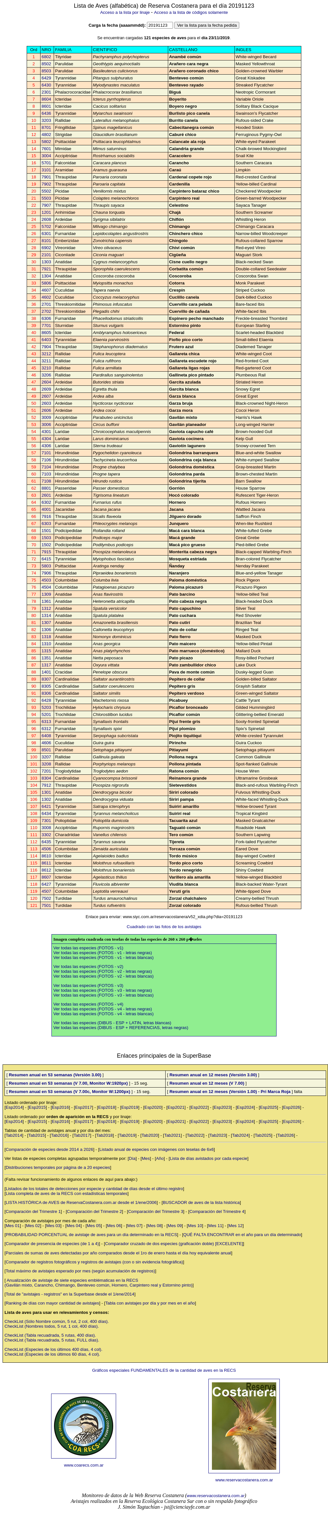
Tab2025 (263, 1135)
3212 (46, 353)
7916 (46, 516)
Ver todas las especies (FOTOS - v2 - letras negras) (102, 971)
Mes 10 (195, 1225)
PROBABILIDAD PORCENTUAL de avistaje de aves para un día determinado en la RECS (91, 1234)
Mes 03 (53, 1225)
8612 (46, 870)
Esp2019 (129, 1107)
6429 (46, 78)
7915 (46, 551)
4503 (46, 580)
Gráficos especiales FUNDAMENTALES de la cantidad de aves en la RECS (164, 1370)
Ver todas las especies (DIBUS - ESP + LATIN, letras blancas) (112, 1022)
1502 (46, 544)
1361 (46, 601)
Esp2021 (176, 1107)
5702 (46, 226)
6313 (46, 721)
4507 (46, 891)
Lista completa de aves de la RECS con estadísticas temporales (67, 1193)
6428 (46, 700)
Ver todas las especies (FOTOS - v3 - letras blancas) (103, 995)
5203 (46, 707)
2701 (46, 304)
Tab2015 (36, 1135)
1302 (46, 799)
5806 (46, 283)
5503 (46, 198)
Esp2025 (268, 1107)
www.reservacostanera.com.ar (244, 1479)
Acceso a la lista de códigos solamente (191, 12)
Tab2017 (82, 1135)
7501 (46, 905)
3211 (46, 360)
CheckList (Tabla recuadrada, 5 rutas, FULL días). (52, 1340)
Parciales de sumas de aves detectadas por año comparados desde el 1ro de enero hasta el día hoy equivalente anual (118, 1253)
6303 (46, 523)
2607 (46, 396)
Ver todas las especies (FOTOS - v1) (88, 947)
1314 (46, 615)
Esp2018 (106, 1107)
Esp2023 (222, 1107)
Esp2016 (60, 1107)
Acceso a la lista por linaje (125, 12)
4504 (46, 587)
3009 (46, 417)
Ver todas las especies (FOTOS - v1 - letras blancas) (103, 957)
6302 (46, 502)
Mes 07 (134, 1225)
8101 (46, 240)
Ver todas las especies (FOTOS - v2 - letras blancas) (103, 976)
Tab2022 (195, 1135)
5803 (46, 566)
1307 (46, 622)
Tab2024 (240, 1135)
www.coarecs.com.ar (84, 1465)
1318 (46, 636)
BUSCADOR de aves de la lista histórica (201, 1202)
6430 (46, 85)
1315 (46, 650)
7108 (46, 481)
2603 (46, 403)
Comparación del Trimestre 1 (33, 1211)
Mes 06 (114, 1225)
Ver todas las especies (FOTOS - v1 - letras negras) (102, 952)
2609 (46, 389)
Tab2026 (286, 1135)
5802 (46, 141)
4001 (46, 509)
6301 (46, 233)
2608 (46, 219)
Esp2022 (199, 1107)
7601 (46, 148)
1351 (46, 657)
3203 (46, 120)
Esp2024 (245, 1107)
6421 (46, 806)
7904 (46, 346)
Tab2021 (172, 1135)
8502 (46, 63)
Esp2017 (83, 1107)
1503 (46, 537)
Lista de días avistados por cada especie (208, 1158)
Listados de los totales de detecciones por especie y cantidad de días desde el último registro (94, 1188)
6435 (46, 841)
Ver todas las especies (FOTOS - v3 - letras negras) (102, 990)
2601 (46, 495)
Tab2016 (59, 1135)
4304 (46, 438)
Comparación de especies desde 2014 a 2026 (49, 1149)
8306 (46, 693)
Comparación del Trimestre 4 (216, 1211)
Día (132, 1158)
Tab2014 (14, 1135)
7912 (46, 785)
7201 (46, 771)
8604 (46, 99)
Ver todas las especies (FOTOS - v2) (88, 966)
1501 (46, 530)
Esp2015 (37, 1107)
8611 (46, 863)
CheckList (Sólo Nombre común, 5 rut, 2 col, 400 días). (57, 1321)
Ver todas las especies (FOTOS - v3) (88, 985)
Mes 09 (175, 1225)
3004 (46, 155)
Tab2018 (104, 1135)
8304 (46, 778)
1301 (46, 792)
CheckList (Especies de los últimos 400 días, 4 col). (53, 1349)
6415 (46, 558)
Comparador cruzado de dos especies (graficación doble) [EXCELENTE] (174, 1243)
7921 (46, 269)
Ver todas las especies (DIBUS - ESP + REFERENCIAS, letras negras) (120, 1027)
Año (160, 1158)
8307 (46, 679)
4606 (46, 742)
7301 (46, 820)
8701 (46, 127)
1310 (46, 643)
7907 (46, 205)
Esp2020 (152, 1107)
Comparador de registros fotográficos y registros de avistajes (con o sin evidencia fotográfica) (94, 1262)
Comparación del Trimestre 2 (94, 1211)
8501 (46, 749)
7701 (46, 325)
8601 (46, 106)
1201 (46, 212)
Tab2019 (127, 1135)
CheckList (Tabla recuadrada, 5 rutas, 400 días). (50, 1335)
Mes (146, 1158)
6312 (46, 728)
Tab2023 (217, 1135)
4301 (46, 431)
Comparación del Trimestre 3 (155, 1211)
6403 (46, 339)
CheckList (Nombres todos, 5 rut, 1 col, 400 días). (52, 1326)
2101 (46, 254)
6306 (46, 318)
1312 (46, 608)
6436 (46, 113)
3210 (46, 368)
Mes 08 (155, 1225)
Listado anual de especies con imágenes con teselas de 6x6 (156, 1149)
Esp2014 (14, 1107)
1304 (46, 276)
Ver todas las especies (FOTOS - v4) (88, 1004)
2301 (46, 92)
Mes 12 (236, 1225)
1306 (46, 629)
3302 (46, 834)
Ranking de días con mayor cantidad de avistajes (52, 1303)
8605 (46, 332)
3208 (46, 764)
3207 (46, 756)
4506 (46, 848)
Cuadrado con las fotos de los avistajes (164, 926)
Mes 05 (94, 1225)
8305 (46, 686)
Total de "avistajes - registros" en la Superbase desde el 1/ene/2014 (70, 1294)
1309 (46, 594)
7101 (46, 452)
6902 (46, 247)
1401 (46, 672)
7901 (46, 177)
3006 (46, 424)
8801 (46, 488)
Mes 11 (215, 1225)
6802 (46, 56)
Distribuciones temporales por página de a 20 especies (58, 1167)
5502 (46, 191)
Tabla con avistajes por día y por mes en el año (150, 1303)
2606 (46, 410)
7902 (46, 184)
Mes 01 (13, 1225)
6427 (46, 884)
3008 (46, 827)
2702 (46, 311)
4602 (46, 297)
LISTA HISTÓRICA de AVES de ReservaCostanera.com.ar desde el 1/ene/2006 (81, 1202)
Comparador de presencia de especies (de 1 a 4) (52, 1243)
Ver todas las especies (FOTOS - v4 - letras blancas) (103, 1013)
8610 (46, 856)
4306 (46, 445)
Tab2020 (149, 1135)
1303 (46, 261)
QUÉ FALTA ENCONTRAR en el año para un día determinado (242, 1234)
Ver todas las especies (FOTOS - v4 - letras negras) (102, 1009)
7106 (46, 459)
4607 (46, 290)
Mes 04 (74, 1225)
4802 (46, 134)
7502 (46, 898)
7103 (46, 474)
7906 (46, 573)
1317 (46, 665)
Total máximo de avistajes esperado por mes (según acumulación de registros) (80, 1271)
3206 (46, 375)
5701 (46, 162)
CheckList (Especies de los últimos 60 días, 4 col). (52, 1354)
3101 (46, 169)
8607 (46, 877)
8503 (46, 70)
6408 (46, 735)
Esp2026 (291, 1107)
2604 (46, 382)
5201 (46, 714)
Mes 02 (33, 1225)
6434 (46, 813)
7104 (46, 467)
